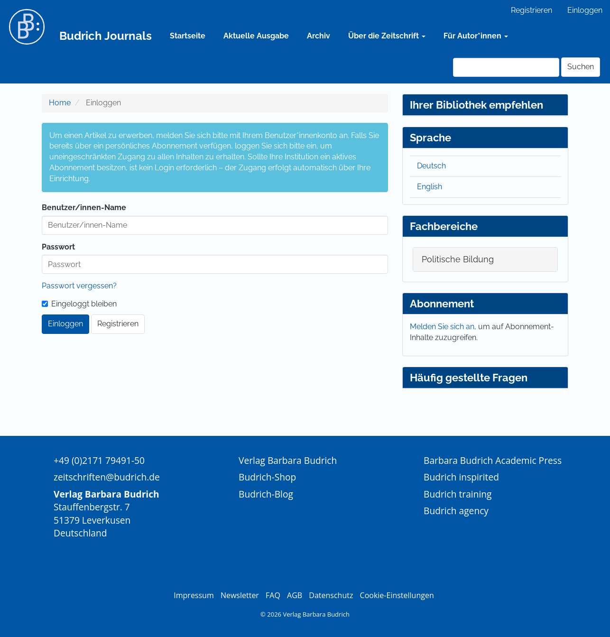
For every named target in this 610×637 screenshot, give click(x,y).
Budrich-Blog (266, 494)
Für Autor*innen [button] (476, 35)
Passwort (58, 246)
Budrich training (458, 494)
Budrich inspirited (461, 477)
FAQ (273, 595)
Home (60, 102)
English (429, 186)
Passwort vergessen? (79, 285)
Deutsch (431, 165)
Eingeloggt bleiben (79, 303)
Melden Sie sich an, (444, 326)
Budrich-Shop (267, 477)
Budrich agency (456, 510)
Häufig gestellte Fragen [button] (468, 377)
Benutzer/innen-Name (84, 207)
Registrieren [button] (118, 323)
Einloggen (584, 10)
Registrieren (531, 10)
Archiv (318, 35)
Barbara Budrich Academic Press (493, 460)
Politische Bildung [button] (458, 259)
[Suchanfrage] (506, 67)
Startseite (187, 35)
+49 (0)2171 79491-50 (99, 460)
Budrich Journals (105, 36)
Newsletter (240, 595)
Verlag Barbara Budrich (288, 460)
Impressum (193, 595)
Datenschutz (331, 595)
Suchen (580, 66)
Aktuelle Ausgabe (256, 35)
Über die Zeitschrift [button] (386, 35)
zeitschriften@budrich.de (107, 477)
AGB (294, 595)
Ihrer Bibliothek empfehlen (476, 105)
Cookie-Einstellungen (397, 595)
